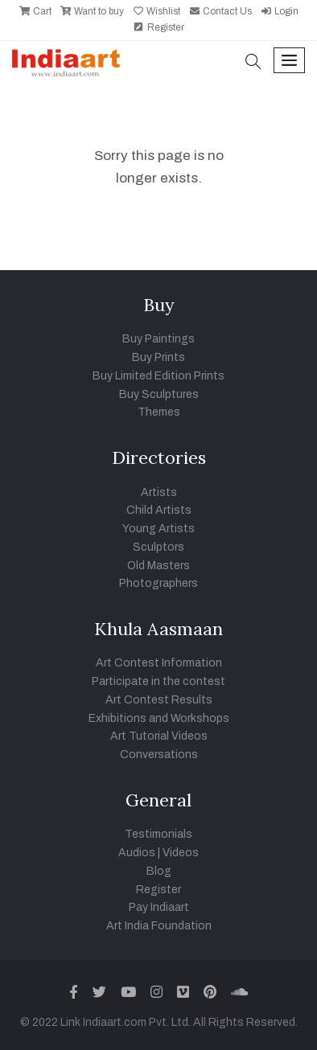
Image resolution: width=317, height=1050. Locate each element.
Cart (35, 11)
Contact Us (220, 11)
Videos (181, 853)
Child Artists (158, 510)
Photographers (158, 583)
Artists (159, 492)
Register (158, 27)
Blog (158, 871)
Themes (159, 412)
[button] (253, 63)
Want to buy (92, 11)
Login (279, 11)
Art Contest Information (159, 663)
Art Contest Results (158, 700)
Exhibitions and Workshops (159, 718)
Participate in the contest (158, 681)
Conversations (159, 755)
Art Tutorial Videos (159, 736)
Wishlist (156, 11)
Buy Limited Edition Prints (158, 376)
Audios (136, 853)
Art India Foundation (159, 926)
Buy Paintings (158, 339)
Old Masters (158, 566)
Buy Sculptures (159, 394)
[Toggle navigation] (289, 60)
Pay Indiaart (159, 907)
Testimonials (158, 834)
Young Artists (158, 529)
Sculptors (158, 547)
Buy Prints (158, 357)
